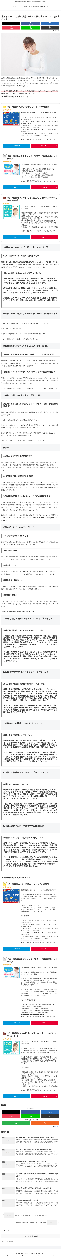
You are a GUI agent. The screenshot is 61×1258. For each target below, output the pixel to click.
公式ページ (44, 145)
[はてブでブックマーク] (50, 23)
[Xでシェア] (11, 23)
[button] (50, 28)
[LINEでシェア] (30, 28)
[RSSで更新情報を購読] (45, 1123)
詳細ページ (17, 145)
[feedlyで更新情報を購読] (16, 1123)
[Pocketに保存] (11, 28)
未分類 (4, 1104)
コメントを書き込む (30, 1236)
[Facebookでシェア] (30, 23)
